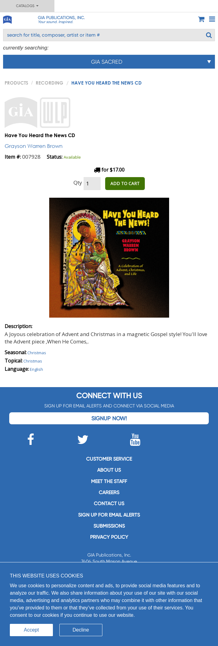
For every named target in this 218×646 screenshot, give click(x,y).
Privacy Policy (109, 537)
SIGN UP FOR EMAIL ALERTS (109, 515)
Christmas (36, 352)
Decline (81, 629)
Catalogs (27, 6)
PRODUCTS (16, 82)
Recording (49, 82)
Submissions (109, 526)
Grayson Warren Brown (33, 146)
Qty (77, 182)
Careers (109, 492)
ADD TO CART (125, 183)
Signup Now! (109, 418)
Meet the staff (109, 481)
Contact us (109, 503)
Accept (31, 629)
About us (109, 470)
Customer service (109, 459)
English (36, 369)
